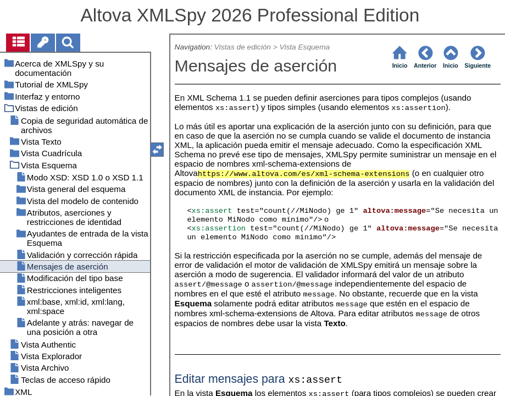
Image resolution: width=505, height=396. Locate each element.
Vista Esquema (305, 47)
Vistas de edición (242, 47)
